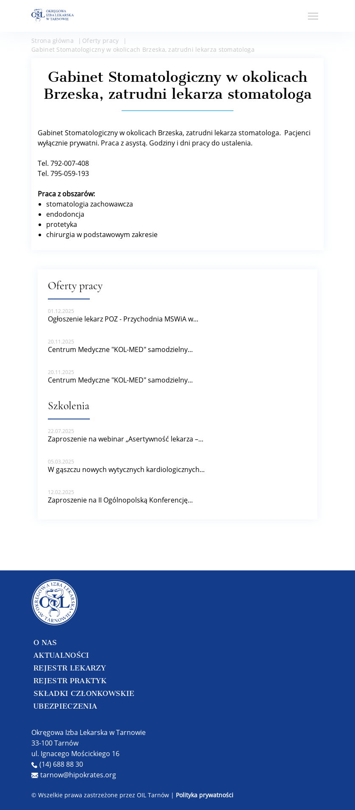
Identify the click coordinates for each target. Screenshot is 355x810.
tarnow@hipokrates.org (73, 774)
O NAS (45, 642)
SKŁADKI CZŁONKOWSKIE (83, 693)
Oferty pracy (100, 40)
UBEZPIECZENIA (65, 706)
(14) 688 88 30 (57, 764)
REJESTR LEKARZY (69, 668)
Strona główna (52, 40)
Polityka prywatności (204, 795)
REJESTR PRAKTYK (70, 680)
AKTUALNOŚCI (61, 655)
